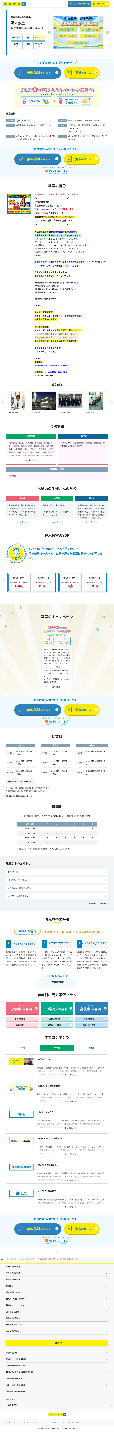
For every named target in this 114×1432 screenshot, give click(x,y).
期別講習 (9, 1286)
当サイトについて (11, 1422)
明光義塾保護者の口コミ (16, 1366)
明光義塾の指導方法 (14, 1378)
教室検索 (58, 1343)
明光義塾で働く (12, 1405)
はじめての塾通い (13, 1318)
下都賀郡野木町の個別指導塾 (47, 1259)
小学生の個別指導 (13, 1279)
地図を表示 (74, 132)
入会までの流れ (12, 1331)
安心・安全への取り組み (16, 1385)
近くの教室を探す (12, 1259)
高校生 (91, 1048)
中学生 (57, 1048)
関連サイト (10, 1400)
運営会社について (57, 1422)
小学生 (22, 1048)
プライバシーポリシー (40, 1422)
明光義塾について (13, 1292)
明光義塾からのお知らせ (16, 1391)
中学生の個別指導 (13, 1273)
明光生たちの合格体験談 (16, 1359)
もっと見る (29, 460)
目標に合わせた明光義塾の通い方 (19, 1372)
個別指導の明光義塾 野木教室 (68, 1259)
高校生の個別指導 (13, 1267)
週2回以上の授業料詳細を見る (18, 796)
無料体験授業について (15, 1325)
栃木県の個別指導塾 (28, 1259)
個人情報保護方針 (74, 1422)
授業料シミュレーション (16, 1305)
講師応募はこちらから (97, 903)
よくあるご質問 (12, 1312)
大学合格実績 (11, 1353)
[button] (111, 3)
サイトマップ (25, 1422)
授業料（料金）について (16, 1299)
